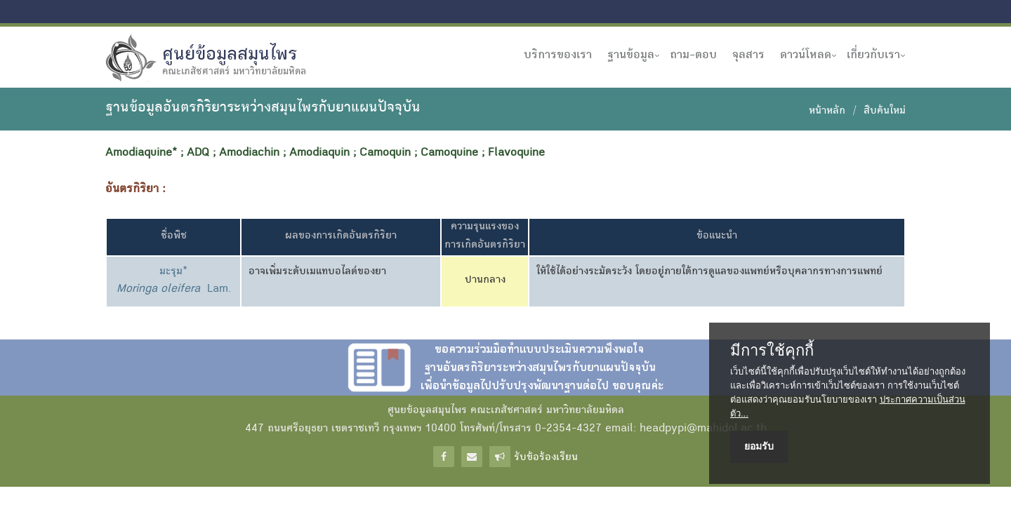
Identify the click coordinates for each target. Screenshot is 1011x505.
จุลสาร (748, 55)
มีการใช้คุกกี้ (772, 351)
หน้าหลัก (827, 111)
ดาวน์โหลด (805, 55)
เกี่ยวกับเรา (873, 55)
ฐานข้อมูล (630, 55)
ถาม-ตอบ (693, 55)
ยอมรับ (759, 446)
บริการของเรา (558, 55)
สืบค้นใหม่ (885, 111)
